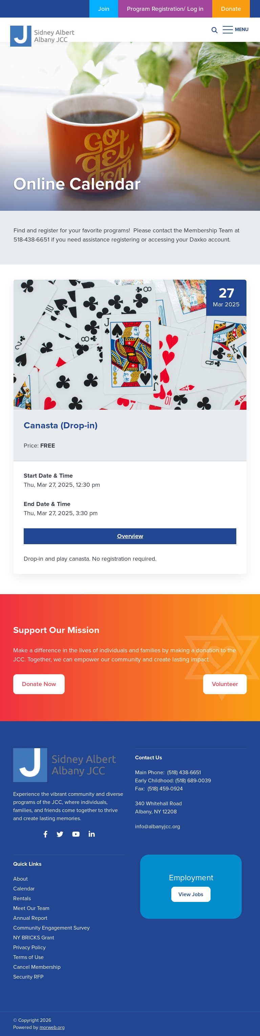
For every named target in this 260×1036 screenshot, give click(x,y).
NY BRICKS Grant (33, 937)
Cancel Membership (37, 967)
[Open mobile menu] (236, 30)
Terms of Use (28, 957)
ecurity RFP (29, 977)
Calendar (24, 888)
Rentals (22, 898)
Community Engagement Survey (51, 928)
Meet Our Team (31, 908)
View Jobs (190, 894)
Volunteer (225, 684)
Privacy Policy (29, 947)
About (20, 879)
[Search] (215, 29)
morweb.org (52, 1027)
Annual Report (30, 918)
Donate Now (39, 684)
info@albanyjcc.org (157, 826)
